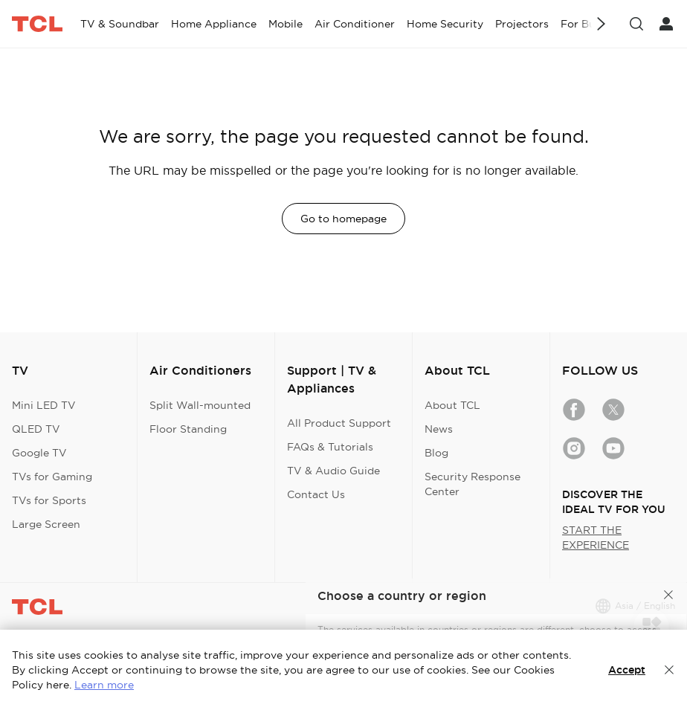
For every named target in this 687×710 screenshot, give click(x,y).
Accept (626, 670)
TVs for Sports (49, 500)
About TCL (452, 405)
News (439, 429)
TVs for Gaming (52, 476)
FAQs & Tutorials (330, 447)
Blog (436, 452)
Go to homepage (343, 218)
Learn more (104, 684)
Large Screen (46, 524)
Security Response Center (472, 484)
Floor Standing (188, 429)
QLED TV (36, 429)
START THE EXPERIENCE (595, 537)
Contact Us (316, 494)
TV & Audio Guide (333, 470)
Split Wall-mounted (200, 405)
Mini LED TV (44, 405)
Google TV (39, 452)
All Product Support (339, 423)
